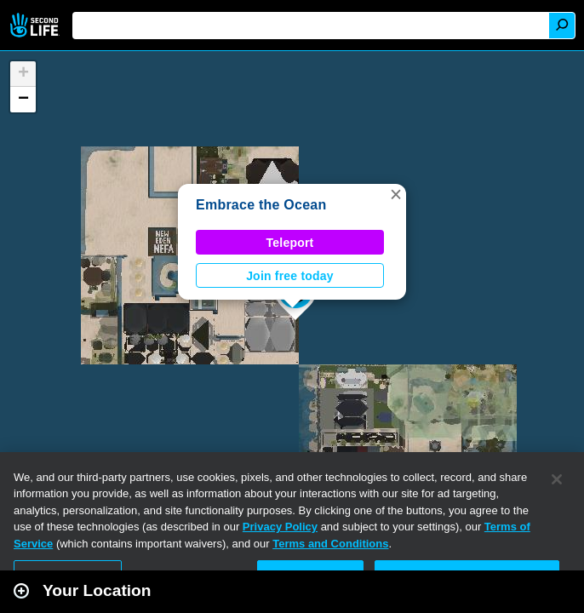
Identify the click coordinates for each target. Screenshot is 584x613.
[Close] (556, 479)
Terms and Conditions (330, 543)
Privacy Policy (280, 526)
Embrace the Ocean (261, 205)
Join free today (290, 276)
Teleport (290, 242)
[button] (396, 194)
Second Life (36, 25)
